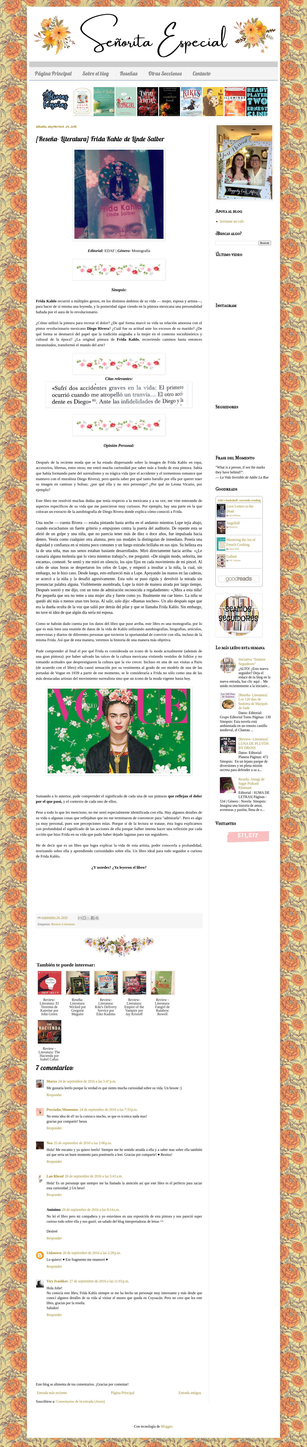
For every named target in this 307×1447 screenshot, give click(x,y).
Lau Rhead (55, 1176)
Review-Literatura (63, 924)
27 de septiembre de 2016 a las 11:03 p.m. (99, 1281)
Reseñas (128, 73)
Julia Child (234, 549)
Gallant (231, 556)
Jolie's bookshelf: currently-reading (239, 500)
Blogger (166, 1426)
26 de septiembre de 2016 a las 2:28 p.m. (92, 1253)
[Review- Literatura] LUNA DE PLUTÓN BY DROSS (253, 743)
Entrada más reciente (52, 1393)
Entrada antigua (189, 1393)
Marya (52, 1081)
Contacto (201, 73)
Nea (50, 1143)
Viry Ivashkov (57, 1281)
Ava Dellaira (234, 515)
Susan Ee (233, 527)
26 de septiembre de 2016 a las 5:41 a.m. (94, 1176)
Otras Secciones (165, 73)
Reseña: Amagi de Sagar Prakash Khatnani (251, 783)
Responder (54, 1095)
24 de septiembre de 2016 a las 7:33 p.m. (108, 1109)
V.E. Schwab (234, 560)
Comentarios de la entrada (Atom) (80, 1401)
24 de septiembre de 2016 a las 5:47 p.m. (87, 1081)
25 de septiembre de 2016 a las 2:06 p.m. (83, 1143)
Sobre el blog (95, 73)
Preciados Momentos (62, 1109)
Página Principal (53, 73)
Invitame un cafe (232, 221)
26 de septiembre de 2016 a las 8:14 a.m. (91, 1210)
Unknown (54, 1253)
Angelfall (233, 523)
